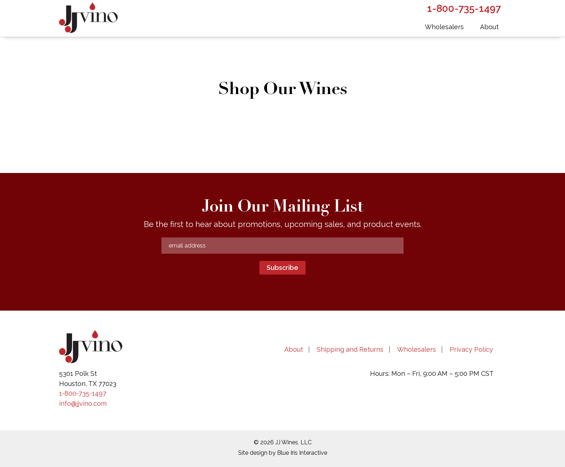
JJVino (95, 18)
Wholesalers (416, 349)
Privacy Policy (471, 349)
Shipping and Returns (350, 349)
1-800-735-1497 (82, 393)
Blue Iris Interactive (302, 452)
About (293, 349)
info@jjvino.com (83, 403)
